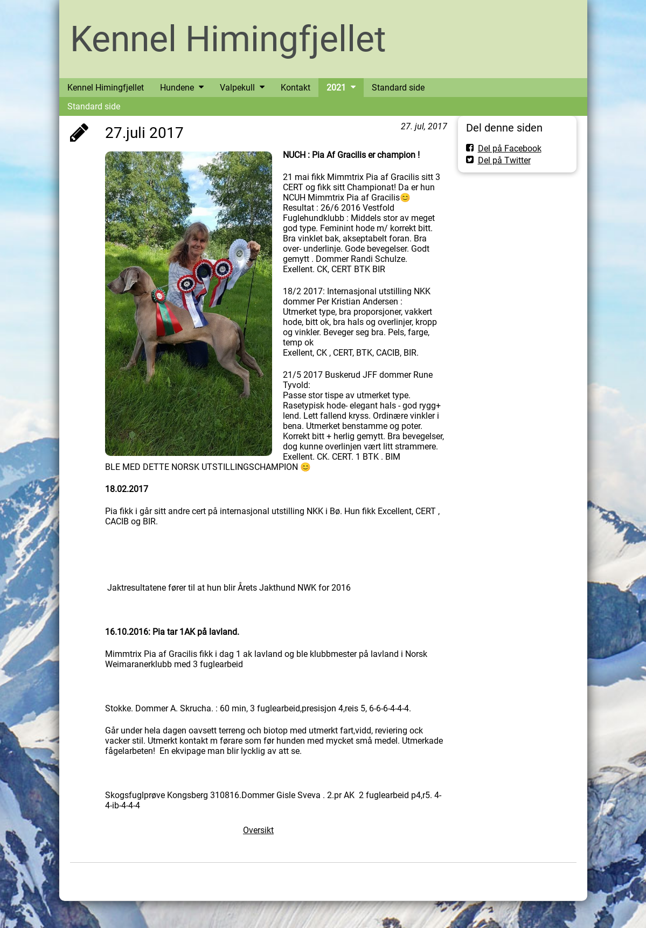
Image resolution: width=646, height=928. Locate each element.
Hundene (177, 87)
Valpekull (237, 87)
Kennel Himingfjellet (228, 39)
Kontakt (295, 87)
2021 (336, 87)
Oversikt (258, 830)
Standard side (93, 106)
